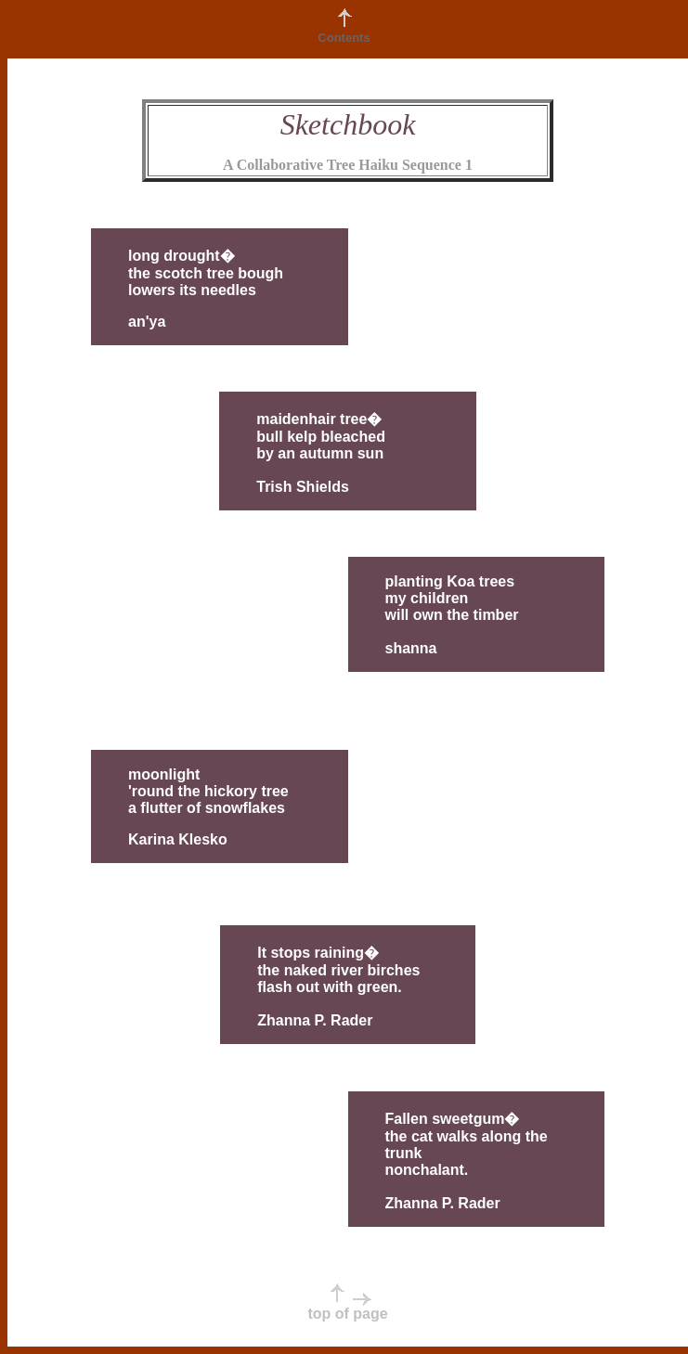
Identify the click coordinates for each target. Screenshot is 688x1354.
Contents (344, 38)
